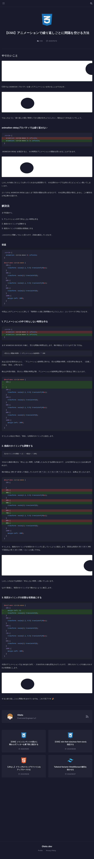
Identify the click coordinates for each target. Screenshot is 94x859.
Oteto (19, 715)
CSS (40, 41)
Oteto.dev (47, 846)
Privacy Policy (51, 850)
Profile (40, 850)
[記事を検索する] (91, 3)
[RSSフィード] (87, 716)
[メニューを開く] (3, 3)
